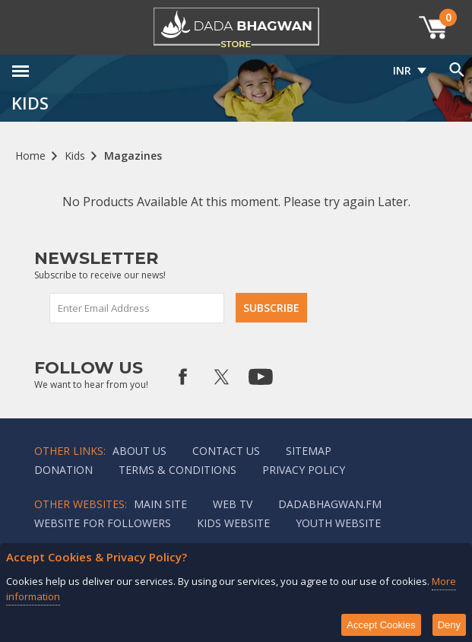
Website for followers (102, 523)
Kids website (233, 523)
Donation (63, 469)
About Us (139, 450)
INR (402, 70)
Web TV (232, 504)
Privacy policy (303, 469)
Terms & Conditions (177, 469)
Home (30, 155)
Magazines (133, 155)
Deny (449, 625)
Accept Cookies (381, 625)
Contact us (226, 450)
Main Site (160, 504)
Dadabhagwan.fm (330, 504)
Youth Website (338, 523)
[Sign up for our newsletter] (137, 308)
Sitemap (308, 450)
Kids (75, 155)
